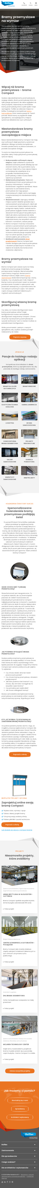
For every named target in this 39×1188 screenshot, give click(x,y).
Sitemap (4, 1178)
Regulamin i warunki (27, 1175)
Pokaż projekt (9, 909)
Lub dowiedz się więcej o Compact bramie (17, 830)
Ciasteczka (30, 1176)
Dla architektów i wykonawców (15, 1168)
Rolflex (4, 1144)
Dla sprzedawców (9, 1156)
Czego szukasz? (8, 1162)
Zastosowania (8, 1150)
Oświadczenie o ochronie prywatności (13, 1176)
